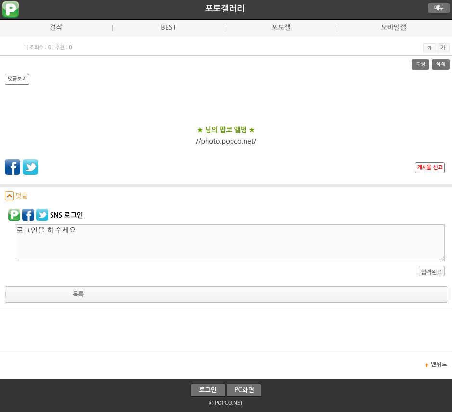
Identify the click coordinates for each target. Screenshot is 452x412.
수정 (421, 64)
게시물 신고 (429, 167)
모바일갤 (393, 27)
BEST (168, 27)
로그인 (208, 390)
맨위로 (439, 364)
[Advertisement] (226, 329)
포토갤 (280, 27)
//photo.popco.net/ (226, 141)
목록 (78, 294)
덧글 (16, 195)
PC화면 (244, 390)
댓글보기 (17, 79)
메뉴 (439, 8)
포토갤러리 (225, 8)
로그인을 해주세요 (230, 242)
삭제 (441, 64)
